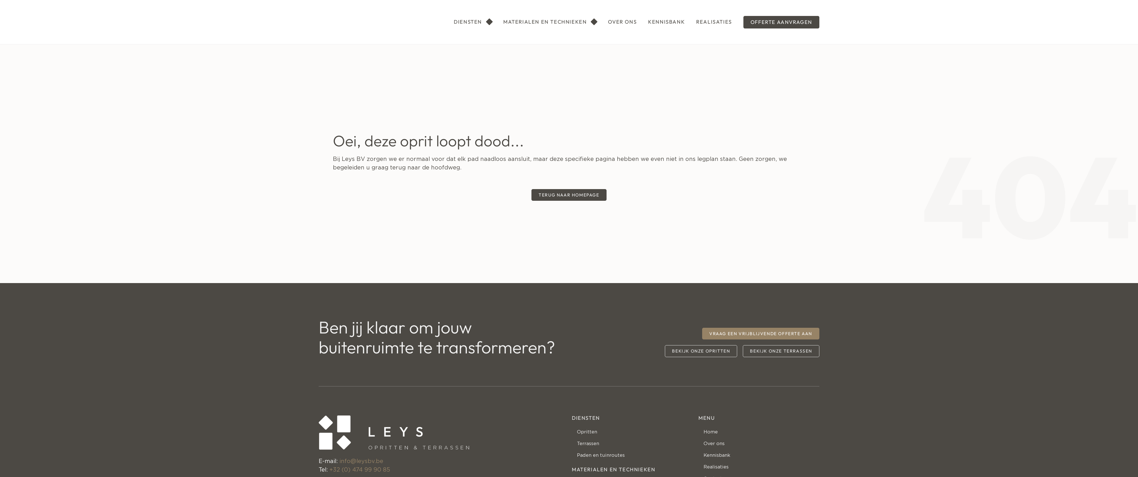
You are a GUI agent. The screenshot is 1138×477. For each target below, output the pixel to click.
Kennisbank (720, 462)
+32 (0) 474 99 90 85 (359, 470)
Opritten (590, 433)
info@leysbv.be (361, 461)
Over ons (717, 448)
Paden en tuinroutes (607, 462)
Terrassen (591, 448)
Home (712, 433)
